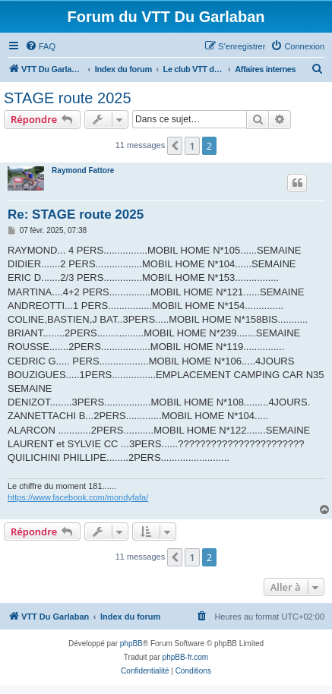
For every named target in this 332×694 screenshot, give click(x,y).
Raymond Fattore (83, 170)
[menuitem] (40, 46)
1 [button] (191, 146)
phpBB (131, 643)
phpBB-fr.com (186, 657)
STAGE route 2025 (67, 98)
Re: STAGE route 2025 (76, 214)
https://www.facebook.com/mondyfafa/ (78, 497)
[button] (174, 146)
